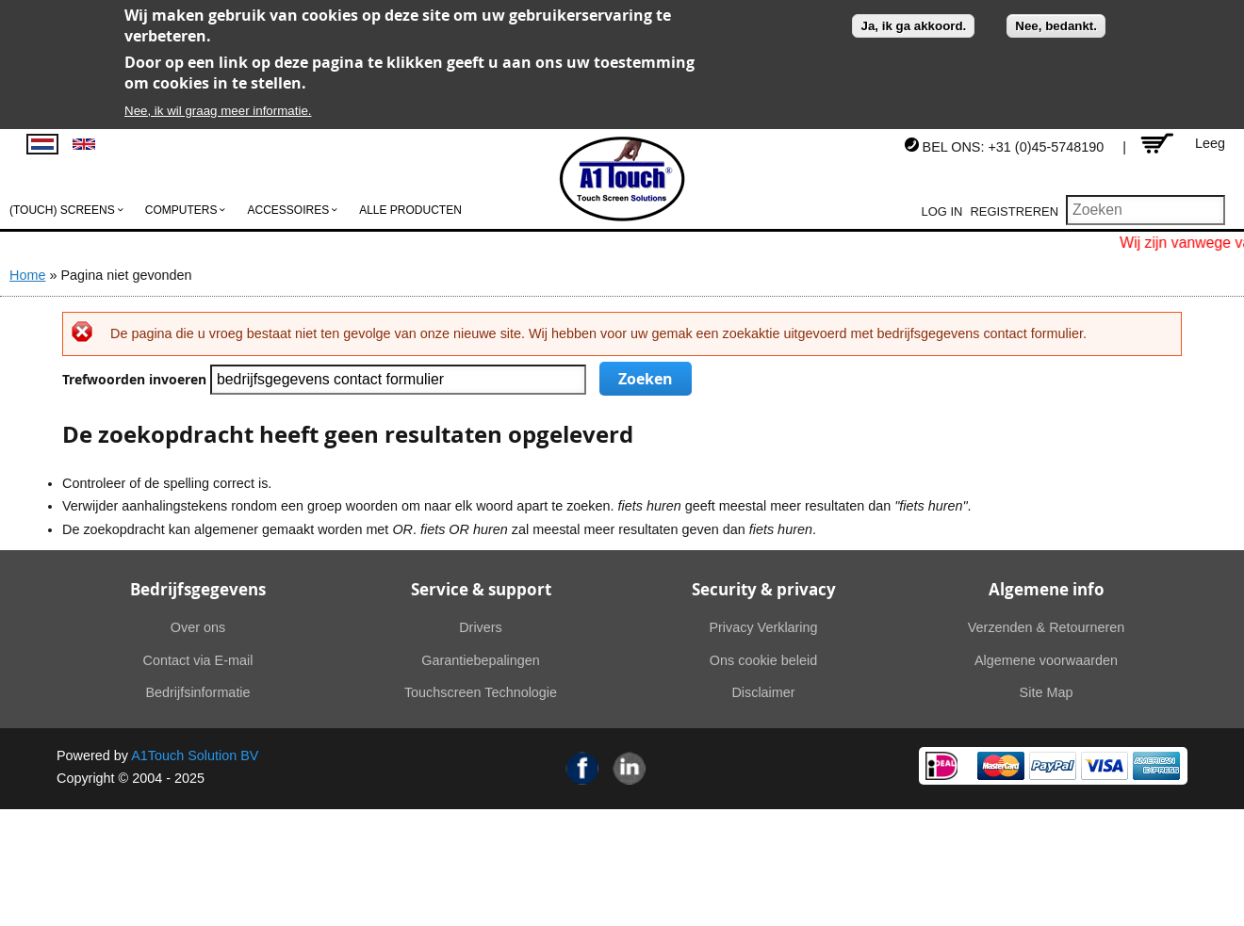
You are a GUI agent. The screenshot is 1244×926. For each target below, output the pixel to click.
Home (27, 275)
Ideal (941, 766)
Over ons (198, 627)
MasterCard (1000, 766)
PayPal (1052, 766)
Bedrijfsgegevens (198, 589)
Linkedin (630, 768)
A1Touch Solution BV (194, 755)
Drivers (480, 627)
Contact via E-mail (198, 660)
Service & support (481, 589)
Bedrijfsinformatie (197, 692)
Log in (942, 211)
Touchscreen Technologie (480, 692)
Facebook (582, 768)
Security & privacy (764, 589)
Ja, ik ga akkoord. (913, 26)
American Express (1156, 766)
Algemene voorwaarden (1046, 660)
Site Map (1046, 692)
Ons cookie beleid (763, 660)
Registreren (1014, 211)
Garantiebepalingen (480, 660)
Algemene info (1047, 589)
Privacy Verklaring (763, 627)
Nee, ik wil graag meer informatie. (218, 111)
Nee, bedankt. (1056, 26)
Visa (1104, 766)
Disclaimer (762, 692)
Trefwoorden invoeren (136, 379)
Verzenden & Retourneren (1046, 627)
